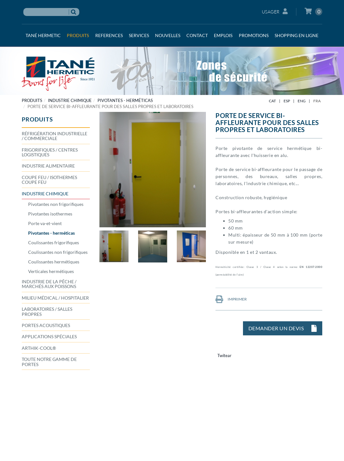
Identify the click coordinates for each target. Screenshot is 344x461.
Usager (275, 11)
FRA (317, 100)
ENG (302, 100)
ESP (287, 100)
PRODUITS (32, 100)
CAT (272, 100)
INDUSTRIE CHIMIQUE (70, 100)
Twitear (224, 355)
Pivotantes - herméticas (125, 100)
